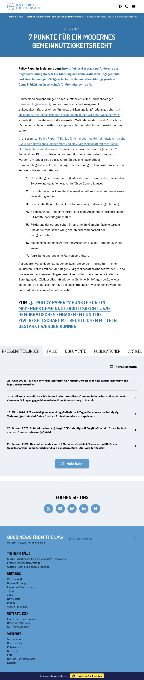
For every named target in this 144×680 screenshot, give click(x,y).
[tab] (52, 351)
